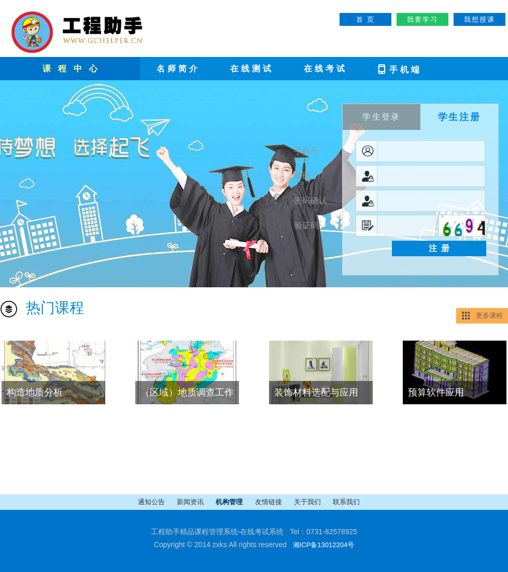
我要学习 (422, 19)
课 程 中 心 (71, 68)
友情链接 (269, 502)
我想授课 (479, 19)
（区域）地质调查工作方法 (184, 395)
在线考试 (325, 68)
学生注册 (459, 117)
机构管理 (230, 502)
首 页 (365, 19)
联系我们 (346, 502)
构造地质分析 (35, 392)
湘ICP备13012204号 (324, 545)
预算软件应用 (436, 392)
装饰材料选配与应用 (316, 392)
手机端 (399, 68)
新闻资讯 (191, 502)
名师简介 (178, 68)
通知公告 (152, 502)
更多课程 (489, 315)
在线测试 (252, 68)
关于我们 (308, 502)
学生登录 (381, 116)
